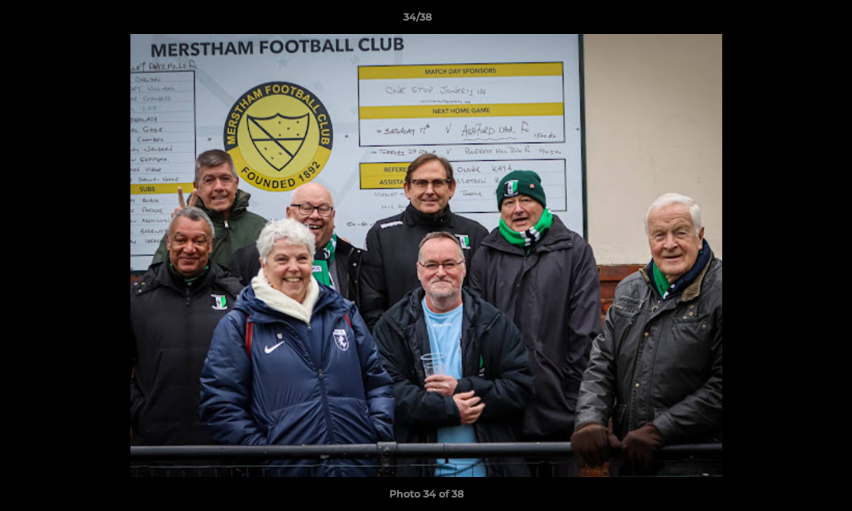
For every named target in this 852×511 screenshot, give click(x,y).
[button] (792, 20)
